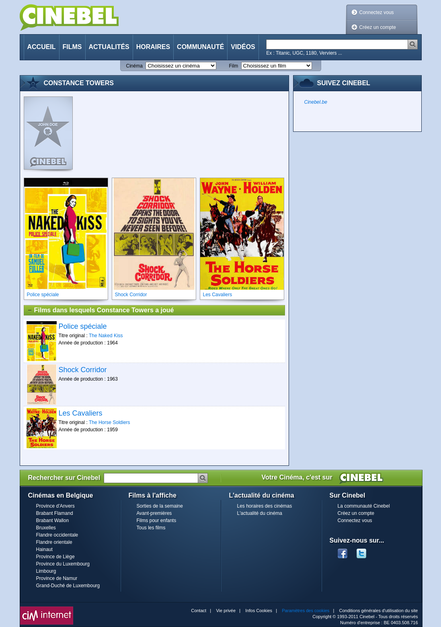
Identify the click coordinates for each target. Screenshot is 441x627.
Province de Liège (55, 556)
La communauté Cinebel (364, 506)
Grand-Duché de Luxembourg (68, 585)
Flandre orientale (54, 542)
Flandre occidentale (57, 535)
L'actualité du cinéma (259, 513)
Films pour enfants (156, 520)
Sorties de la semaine (160, 506)
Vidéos (243, 46)
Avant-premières (154, 513)
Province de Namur (57, 578)
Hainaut (44, 549)
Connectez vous (376, 12)
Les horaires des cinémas (264, 506)
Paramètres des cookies (305, 610)
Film (233, 66)
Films (72, 46)
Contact (198, 610)
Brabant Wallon (52, 520)
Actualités (109, 46)
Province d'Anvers (55, 506)
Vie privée (226, 610)
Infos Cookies (258, 610)
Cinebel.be (315, 102)
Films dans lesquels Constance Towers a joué (100, 310)
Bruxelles (46, 528)
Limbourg (46, 571)
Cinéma (134, 66)
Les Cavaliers (81, 413)
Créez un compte (377, 27)
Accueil (41, 46)
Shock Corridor (83, 370)
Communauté (200, 46)
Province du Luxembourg (63, 564)
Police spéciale (83, 326)
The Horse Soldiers (109, 422)
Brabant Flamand (54, 513)
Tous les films (151, 528)
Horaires (153, 46)
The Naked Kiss (106, 335)
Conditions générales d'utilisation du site (378, 610)
